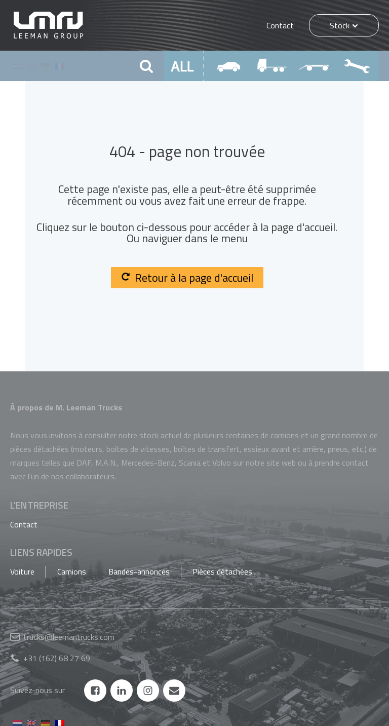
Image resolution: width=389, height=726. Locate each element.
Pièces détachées (222, 571)
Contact (280, 25)
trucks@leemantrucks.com (68, 636)
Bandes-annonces (139, 571)
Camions (71, 571)
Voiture (22, 571)
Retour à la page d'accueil (187, 277)
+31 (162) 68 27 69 (56, 658)
